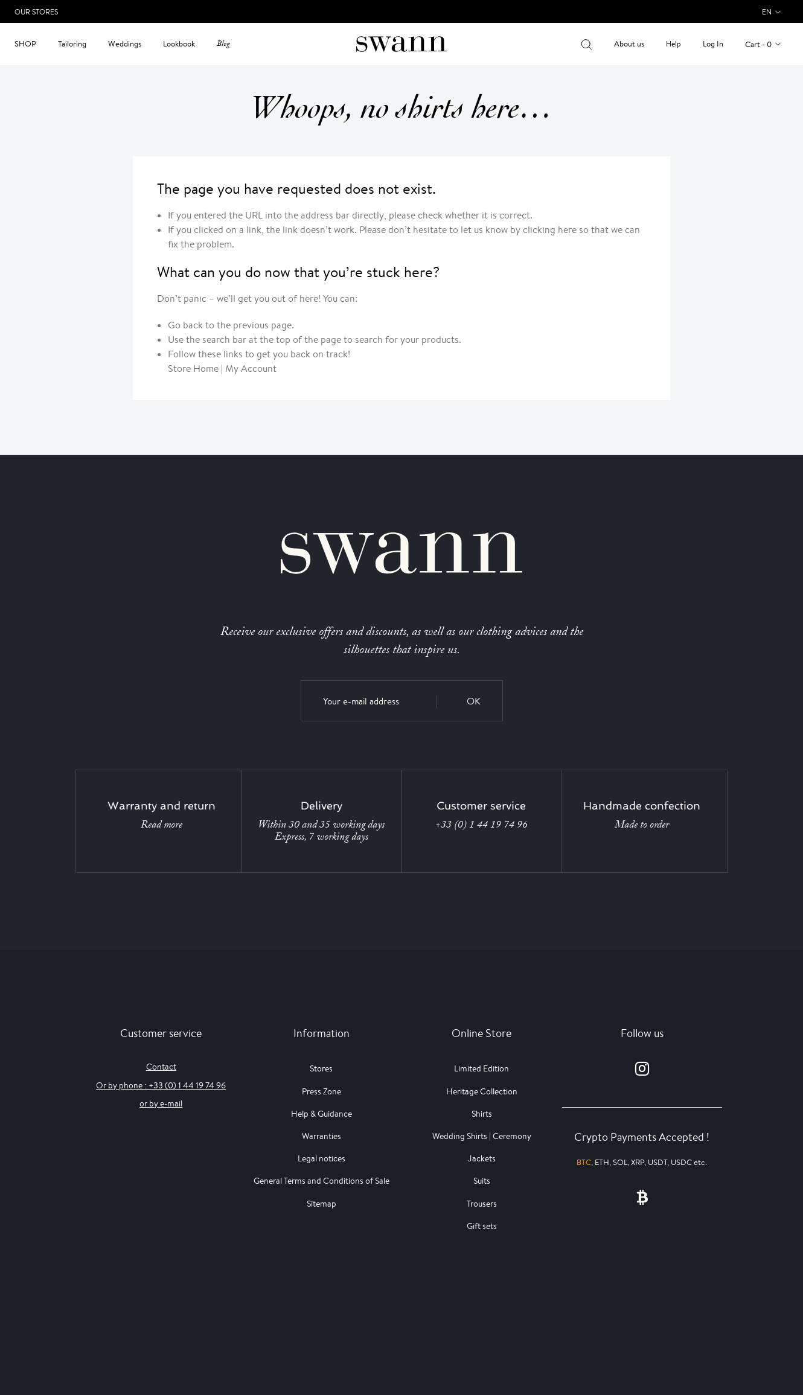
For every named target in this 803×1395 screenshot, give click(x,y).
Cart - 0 (758, 44)
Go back (185, 325)
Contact (161, 1066)
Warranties (321, 1136)
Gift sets (482, 1226)
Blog (223, 43)
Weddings (124, 44)
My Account (251, 368)
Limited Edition (481, 1068)
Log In (713, 44)
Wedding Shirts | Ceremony (481, 1136)
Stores (321, 1068)
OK (474, 701)
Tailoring (72, 44)
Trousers (482, 1203)
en (767, 11)
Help (673, 43)
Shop (25, 44)
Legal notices (321, 1158)
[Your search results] (586, 44)
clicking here (550, 229)
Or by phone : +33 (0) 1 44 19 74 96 (161, 1085)
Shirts (482, 1113)
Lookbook (179, 44)
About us (629, 44)
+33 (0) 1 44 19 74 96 (481, 825)
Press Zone (321, 1091)
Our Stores (36, 11)
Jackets (482, 1158)
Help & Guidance (321, 1113)
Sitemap (321, 1203)
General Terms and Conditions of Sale (321, 1180)
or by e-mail (160, 1103)
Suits (481, 1180)
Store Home (193, 368)
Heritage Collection (481, 1091)
